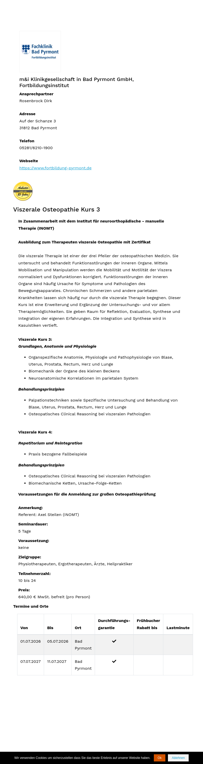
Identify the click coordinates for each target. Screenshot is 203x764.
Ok (160, 758)
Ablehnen (178, 758)
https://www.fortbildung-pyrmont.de (55, 168)
